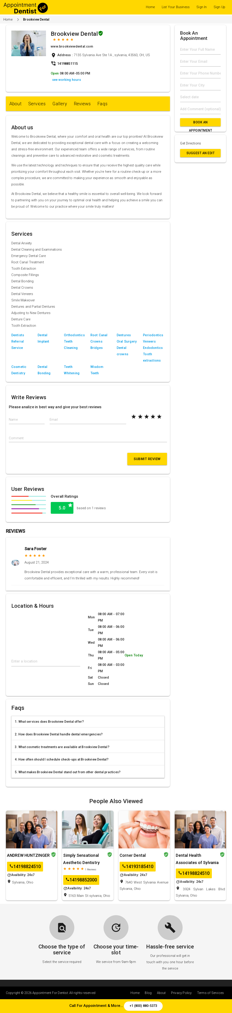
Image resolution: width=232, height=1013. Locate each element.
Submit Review (147, 459)
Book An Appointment (200, 123)
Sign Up (219, 7)
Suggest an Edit (200, 153)
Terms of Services (210, 993)
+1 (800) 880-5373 (143, 1006)
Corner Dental (133, 855)
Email (54, 420)
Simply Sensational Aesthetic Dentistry (81, 859)
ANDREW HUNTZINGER (28, 855)
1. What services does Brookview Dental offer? (49, 721)
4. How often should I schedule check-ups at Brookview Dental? (62, 759)
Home (150, 7)
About (15, 103)
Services (37, 103)
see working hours (66, 80)
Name (13, 420)
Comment (16, 438)
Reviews (82, 103)
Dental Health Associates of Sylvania (197, 859)
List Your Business (176, 7)
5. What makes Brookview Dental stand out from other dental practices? (68, 772)
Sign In (201, 7)
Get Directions (190, 143)
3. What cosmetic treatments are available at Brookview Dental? (62, 747)
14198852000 (81, 880)
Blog (148, 993)
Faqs (102, 103)
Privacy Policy (181, 993)
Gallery (59, 103)
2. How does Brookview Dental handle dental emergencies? (59, 734)
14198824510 (25, 866)
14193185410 (137, 866)
